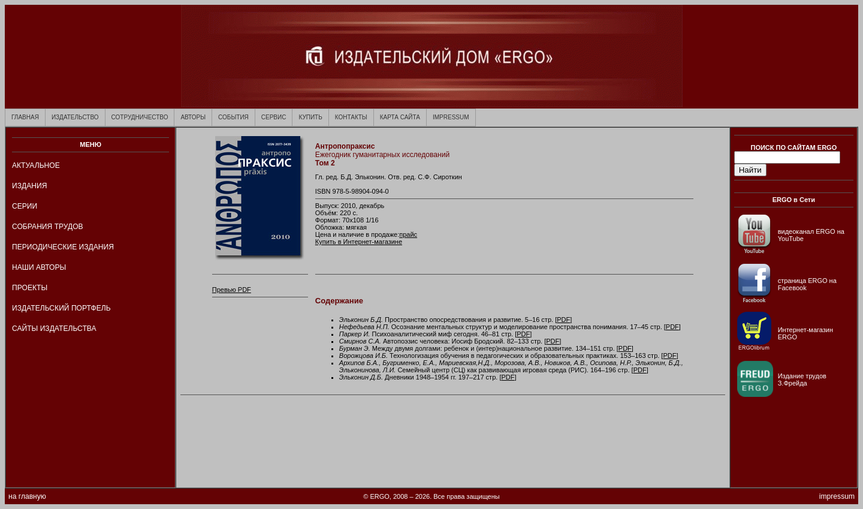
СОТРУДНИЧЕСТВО (139, 117)
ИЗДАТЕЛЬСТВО (75, 117)
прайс (408, 234)
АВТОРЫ (193, 117)
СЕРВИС (273, 117)
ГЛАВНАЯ (25, 117)
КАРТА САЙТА (400, 117)
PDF (563, 319)
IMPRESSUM (451, 117)
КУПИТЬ (310, 117)
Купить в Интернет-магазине (358, 241)
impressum (837, 496)
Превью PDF (231, 289)
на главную (27, 496)
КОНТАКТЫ (351, 117)
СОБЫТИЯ (233, 117)
